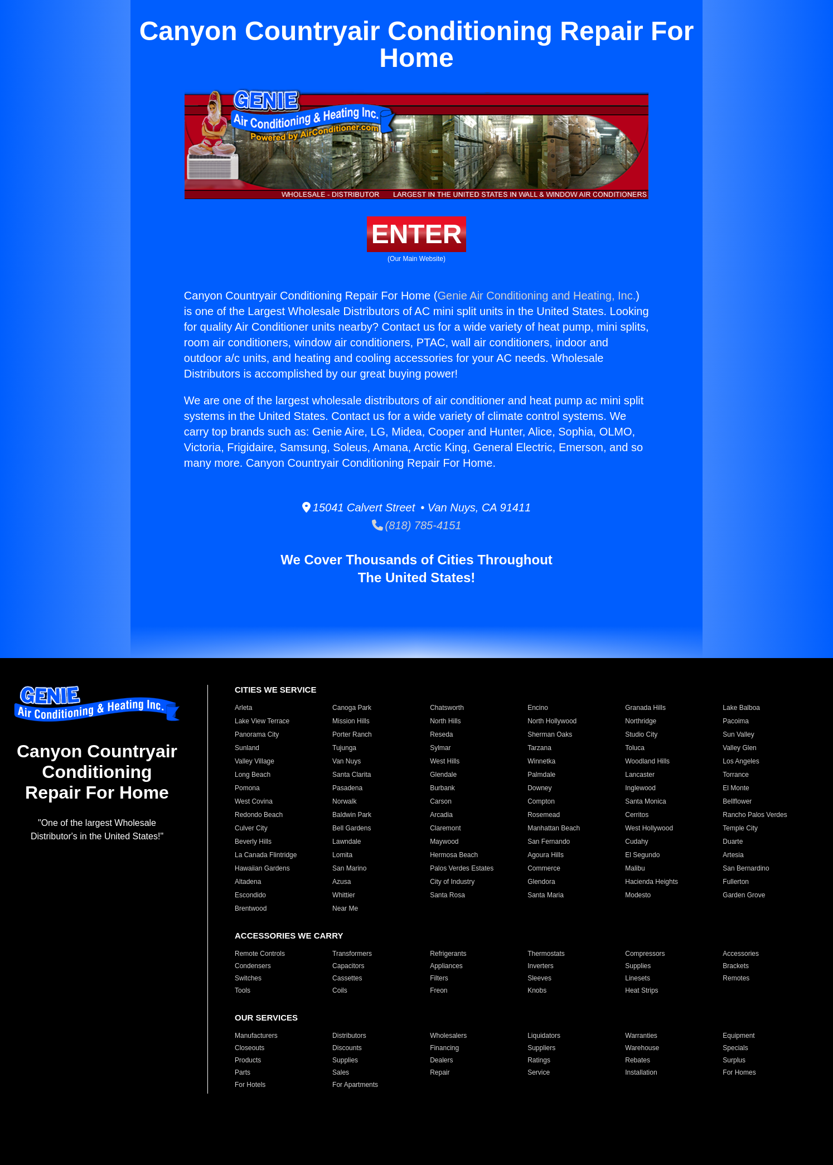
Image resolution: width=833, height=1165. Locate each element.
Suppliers (541, 1048)
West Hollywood (649, 828)
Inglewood (640, 788)
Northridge (640, 721)
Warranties (641, 1036)
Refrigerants (448, 954)
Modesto (638, 895)
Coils (339, 990)
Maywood (444, 841)
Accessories (741, 954)
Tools (242, 990)
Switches (248, 978)
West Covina (254, 801)
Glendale (443, 775)
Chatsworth (447, 708)
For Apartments (355, 1085)
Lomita (342, 855)
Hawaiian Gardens (262, 868)
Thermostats (546, 954)
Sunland (247, 748)
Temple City (740, 828)
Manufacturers (256, 1036)
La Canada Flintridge (266, 855)
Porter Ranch (352, 734)
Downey (539, 788)
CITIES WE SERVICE (275, 689)
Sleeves (539, 978)
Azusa (341, 882)
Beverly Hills (253, 841)
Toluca (635, 748)
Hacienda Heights (651, 882)
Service (538, 1072)
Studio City (641, 734)
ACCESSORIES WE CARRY (289, 935)
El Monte (736, 788)
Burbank (442, 788)
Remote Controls (260, 954)
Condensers (253, 966)
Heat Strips (641, 990)
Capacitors (348, 966)
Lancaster (640, 775)
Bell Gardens (351, 828)
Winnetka (541, 761)
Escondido (250, 895)
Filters (439, 978)
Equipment (738, 1036)
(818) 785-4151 (417, 525)
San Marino (349, 868)
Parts (242, 1072)
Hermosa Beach (454, 855)
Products (248, 1060)
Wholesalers (448, 1036)
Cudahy (636, 841)
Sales (340, 1072)
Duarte (733, 841)
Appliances (446, 966)
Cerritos (636, 815)
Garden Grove (744, 895)
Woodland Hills (647, 761)
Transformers (352, 954)
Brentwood (251, 908)
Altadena (248, 882)
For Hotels (250, 1085)
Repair (439, 1072)
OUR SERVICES (266, 1017)
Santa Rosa (447, 895)
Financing (444, 1048)
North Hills (445, 721)
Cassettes (347, 978)
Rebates (637, 1060)
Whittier (343, 895)
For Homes (739, 1072)
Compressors (645, 954)
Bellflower (737, 801)
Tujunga (344, 748)
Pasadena (347, 788)
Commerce (543, 868)
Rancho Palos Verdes (755, 815)
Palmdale (541, 775)
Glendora (541, 882)
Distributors (349, 1036)
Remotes (736, 978)
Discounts (347, 1048)
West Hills (444, 761)
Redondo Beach (259, 815)
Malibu (635, 868)
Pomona (247, 788)
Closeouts (249, 1048)
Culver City (251, 828)
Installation (641, 1072)
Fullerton (736, 882)
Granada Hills (645, 708)
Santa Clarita (351, 775)
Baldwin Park (351, 815)
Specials (735, 1048)
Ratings (538, 1060)
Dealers (441, 1060)
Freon (438, 990)
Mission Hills (351, 721)
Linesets (637, 978)
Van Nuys (346, 761)
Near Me (345, 908)
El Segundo (642, 855)
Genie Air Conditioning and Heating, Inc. (536, 295)
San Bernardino (746, 868)
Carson (441, 801)
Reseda (441, 734)
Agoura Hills (545, 855)
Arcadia (441, 815)
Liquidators (543, 1036)
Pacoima (736, 721)
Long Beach (252, 775)
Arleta (243, 708)
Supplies (638, 966)
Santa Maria (545, 895)
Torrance (736, 775)
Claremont (445, 828)
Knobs (536, 990)
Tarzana (539, 748)
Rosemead (543, 815)
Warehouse (642, 1048)
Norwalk (344, 801)
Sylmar (440, 748)
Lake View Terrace (262, 721)
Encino (537, 708)
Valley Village (254, 761)
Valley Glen (739, 748)
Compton (541, 801)
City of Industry (452, 882)
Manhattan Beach (553, 828)
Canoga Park (351, 708)
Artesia (733, 855)
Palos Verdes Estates (461, 868)
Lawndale (346, 841)
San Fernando (548, 841)
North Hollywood (552, 721)
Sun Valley (738, 734)
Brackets (736, 966)
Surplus (734, 1060)
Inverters (540, 966)
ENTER (416, 234)
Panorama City (257, 734)
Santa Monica (645, 801)
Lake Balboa (741, 708)
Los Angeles (741, 761)
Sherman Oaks (549, 734)
